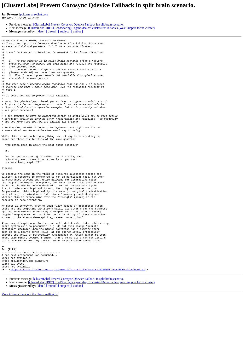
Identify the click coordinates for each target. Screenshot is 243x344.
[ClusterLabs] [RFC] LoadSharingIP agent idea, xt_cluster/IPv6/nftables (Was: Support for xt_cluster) (91, 28)
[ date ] (41, 31)
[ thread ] (51, 31)
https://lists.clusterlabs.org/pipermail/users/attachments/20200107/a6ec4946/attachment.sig (78, 316)
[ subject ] (64, 31)
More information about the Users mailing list (30, 340)
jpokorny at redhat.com (33, 14)
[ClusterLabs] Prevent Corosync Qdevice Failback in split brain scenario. (78, 24)
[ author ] (77, 31)
